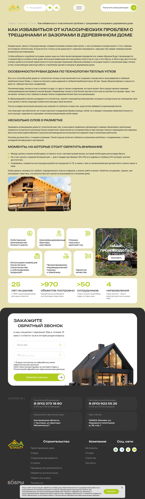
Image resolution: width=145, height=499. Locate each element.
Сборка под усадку (41, 478)
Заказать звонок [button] (36, 377)
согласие (28, 362)
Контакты (91, 463)
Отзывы (90, 453)
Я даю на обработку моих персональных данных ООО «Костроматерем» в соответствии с (39, 365)
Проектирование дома (42, 448)
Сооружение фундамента (44, 458)
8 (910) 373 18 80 (48, 403)
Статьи (32, 24)
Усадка (34, 453)
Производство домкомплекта (46, 468)
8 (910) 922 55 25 (103, 403)
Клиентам (22, 24)
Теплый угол (37, 483)
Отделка (35, 463)
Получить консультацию (115, 8)
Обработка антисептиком (44, 473)
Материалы (92, 448)
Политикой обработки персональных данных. (78, 495)
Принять (111, 491)
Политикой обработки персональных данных (39, 369)
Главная (12, 24)
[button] (28, 8)
